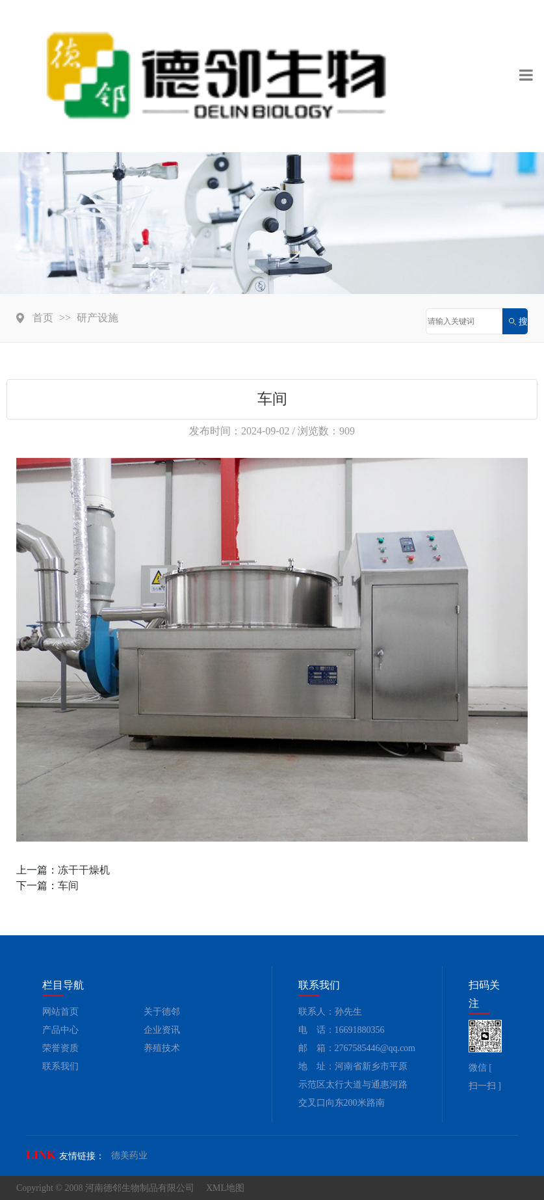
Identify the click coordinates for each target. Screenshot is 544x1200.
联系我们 (60, 1066)
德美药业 (129, 1155)
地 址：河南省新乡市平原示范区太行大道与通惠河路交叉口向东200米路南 (353, 1084)
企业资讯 (162, 1030)
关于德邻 (162, 1012)
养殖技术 (162, 1048)
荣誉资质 (60, 1048)
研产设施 (97, 317)
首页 (42, 317)
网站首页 (60, 1012)
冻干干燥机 (84, 869)
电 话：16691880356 (341, 1030)
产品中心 (60, 1030)
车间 (68, 885)
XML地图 (225, 1188)
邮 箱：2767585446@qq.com (357, 1048)
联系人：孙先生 (330, 1012)
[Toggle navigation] (526, 76)
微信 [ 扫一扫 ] (485, 1077)
